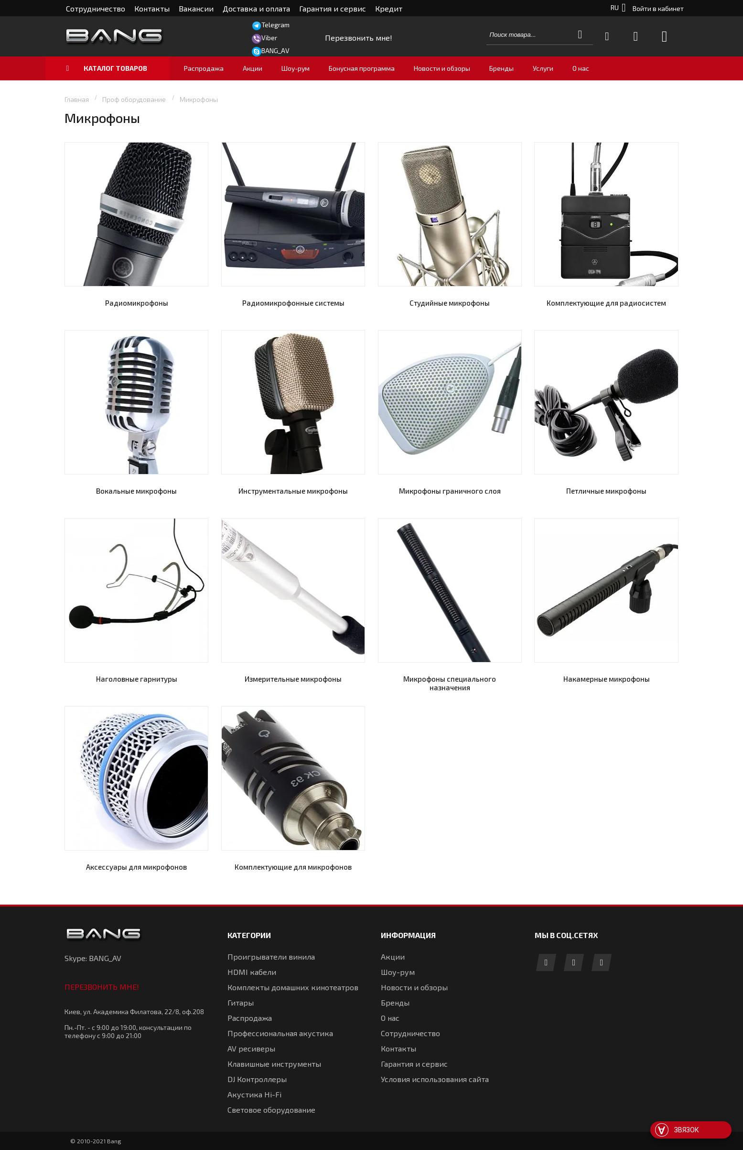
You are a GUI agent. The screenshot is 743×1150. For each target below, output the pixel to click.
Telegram (275, 25)
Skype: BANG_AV (93, 957)
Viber (269, 37)
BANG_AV (275, 50)
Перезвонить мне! (102, 986)
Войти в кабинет (658, 8)
